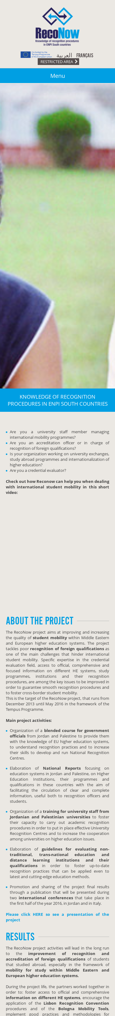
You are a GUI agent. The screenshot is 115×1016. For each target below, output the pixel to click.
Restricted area (56, 61)
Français (84, 55)
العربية (64, 55)
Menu (57, 75)
